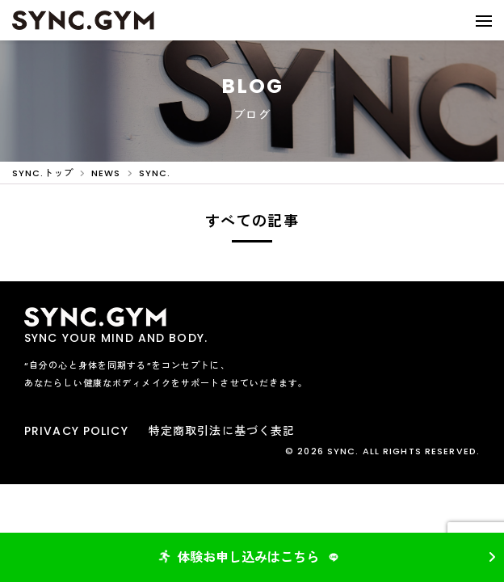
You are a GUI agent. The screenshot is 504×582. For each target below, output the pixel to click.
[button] (484, 20)
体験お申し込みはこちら (250, 557)
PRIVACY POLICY (76, 431)
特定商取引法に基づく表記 (222, 431)
